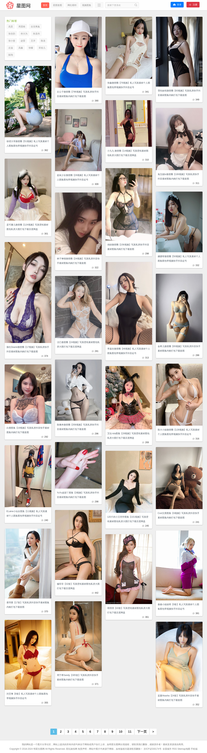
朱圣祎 (36, 33)
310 (147, 159)
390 (96, 100)
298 (147, 253)
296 (96, 433)
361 (147, 617)
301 (46, 233)
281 (96, 351)
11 (130, 731)
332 (197, 265)
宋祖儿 (42, 48)
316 (197, 438)
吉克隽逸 (35, 26)
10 (120, 731)
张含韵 (11, 33)
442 (96, 593)
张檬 (31, 48)
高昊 (10, 26)
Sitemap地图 (184, 749)
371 (96, 684)
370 (46, 611)
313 (147, 357)
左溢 (10, 48)
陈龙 (43, 40)
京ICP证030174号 (153, 749)
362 (46, 150)
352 (197, 704)
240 (46, 520)
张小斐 (11, 40)
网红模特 (72, 5)
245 (147, 526)
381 (197, 613)
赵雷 (23, 40)
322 (96, 267)
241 (197, 522)
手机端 (194, 749)
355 (46, 702)
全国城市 (167, 749)
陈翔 (10, 55)
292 (46, 437)
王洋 (33, 40)
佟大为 (24, 33)
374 (46, 356)
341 (147, 91)
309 (96, 184)
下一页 (142, 731)
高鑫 (20, 48)
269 (147, 442)
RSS (174, 749)
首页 (45, 5)
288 (197, 355)
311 (197, 183)
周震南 (21, 26)
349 (197, 99)
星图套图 (57, 5)
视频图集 (86, 5)
